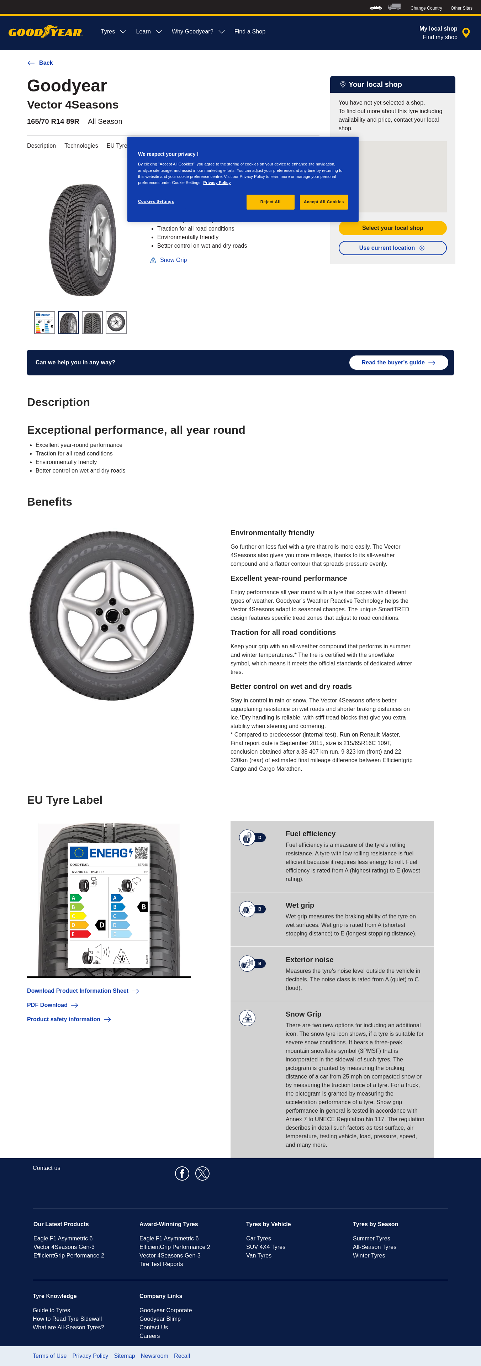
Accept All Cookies (324, 202)
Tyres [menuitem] (114, 31)
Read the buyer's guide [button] (398, 362)
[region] (243, 179)
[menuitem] (376, 7)
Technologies (81, 146)
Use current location (393, 248)
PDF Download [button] (53, 1005)
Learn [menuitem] (149, 31)
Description (41, 146)
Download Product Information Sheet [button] (83, 991)
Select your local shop (392, 228)
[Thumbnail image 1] (44, 322)
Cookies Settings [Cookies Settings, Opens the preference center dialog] (156, 201)
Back (40, 63)
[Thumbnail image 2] (68, 322)
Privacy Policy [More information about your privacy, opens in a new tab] (217, 182)
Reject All (270, 202)
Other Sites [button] (461, 8)
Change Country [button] (426, 8)
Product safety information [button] (69, 1019)
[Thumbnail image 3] (92, 322)
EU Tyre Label (125, 146)
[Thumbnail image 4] (116, 322)
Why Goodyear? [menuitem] (199, 31)
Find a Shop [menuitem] (249, 31)
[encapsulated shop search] (445, 33)
